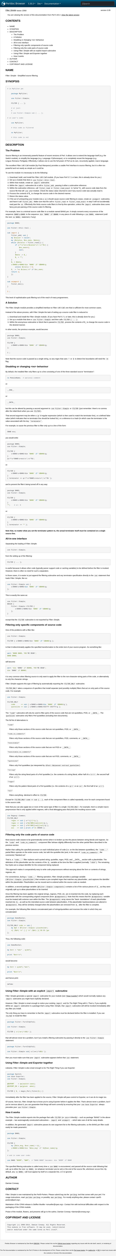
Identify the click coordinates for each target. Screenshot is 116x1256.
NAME (12, 26)
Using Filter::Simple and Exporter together (30, 53)
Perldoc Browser (13, 4)
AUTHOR (13, 59)
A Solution (18, 37)
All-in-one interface (21, 43)
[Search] (97, 3)
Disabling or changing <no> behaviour (29, 40)
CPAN (24, 10)
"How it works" (72, 996)
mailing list (91, 1250)
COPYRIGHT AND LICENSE (21, 64)
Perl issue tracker (79, 1250)
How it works (19, 56)
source (19, 10)
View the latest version (70, 15)
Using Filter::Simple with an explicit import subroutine (35, 51)
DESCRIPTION (16, 32)
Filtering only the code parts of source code (31, 48)
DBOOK (36, 1243)
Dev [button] (39, 3)
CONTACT (14, 62)
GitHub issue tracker (64, 1243)
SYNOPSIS (14, 29)
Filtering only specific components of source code (33, 45)
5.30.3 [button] (31, 3)
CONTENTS (13, 20)
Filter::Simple (11, 10)
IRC (98, 1250)
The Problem (19, 34)
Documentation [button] (51, 3)
